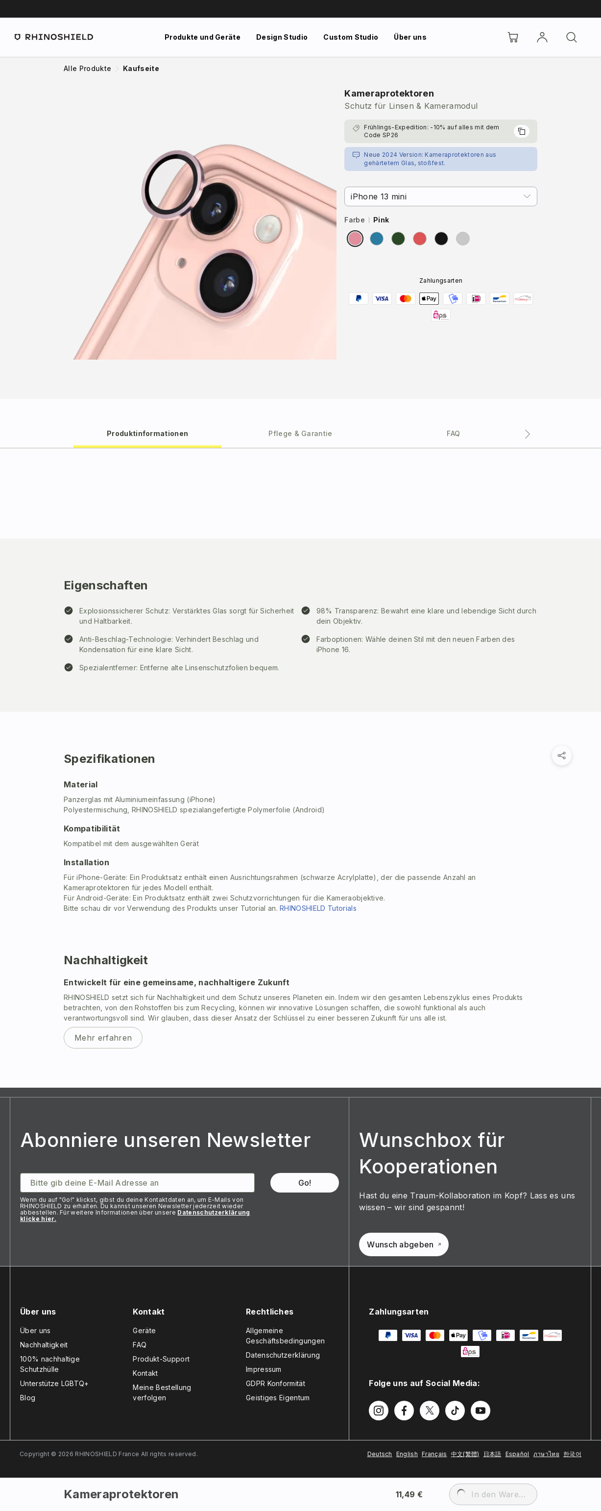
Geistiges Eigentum (278, 1397)
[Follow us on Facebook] (404, 1410)
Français (434, 1454)
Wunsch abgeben (403, 1244)
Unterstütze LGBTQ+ (54, 1383)
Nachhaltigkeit (44, 1344)
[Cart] (513, 37)
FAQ (139, 1344)
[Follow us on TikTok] (455, 1410)
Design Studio (282, 37)
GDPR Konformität (275, 1383)
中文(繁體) (465, 1454)
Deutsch (379, 1454)
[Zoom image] (200, 223)
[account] (542, 37)
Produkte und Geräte (202, 37)
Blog (27, 1397)
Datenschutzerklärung (283, 1355)
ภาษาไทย (546, 1454)
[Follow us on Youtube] (480, 1410)
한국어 (572, 1454)
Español (517, 1454)
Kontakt (145, 1373)
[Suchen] (571, 37)
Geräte (144, 1330)
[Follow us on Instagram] (378, 1410)
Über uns (410, 37)
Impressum (264, 1369)
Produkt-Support (161, 1359)
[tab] (147, 432)
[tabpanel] (300, 767)
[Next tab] (527, 434)
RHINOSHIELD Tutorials (318, 908)
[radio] (355, 238)
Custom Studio (350, 37)
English (407, 1454)
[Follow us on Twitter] (429, 1410)
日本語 (492, 1454)
